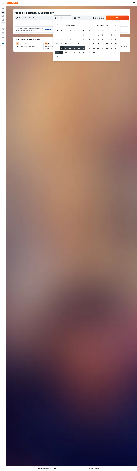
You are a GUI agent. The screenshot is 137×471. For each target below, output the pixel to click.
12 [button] (66, 44)
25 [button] (61, 52)
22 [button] (79, 48)
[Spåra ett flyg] (3, 29)
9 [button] (83, 39)
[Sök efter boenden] (3, 12)
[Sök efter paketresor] (3, 20)
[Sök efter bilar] (3, 16)
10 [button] (57, 44)
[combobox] (35, 18)
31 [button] (57, 57)
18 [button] (61, 48)
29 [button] (79, 52)
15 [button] (79, 44)
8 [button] (93, 39)
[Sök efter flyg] (3, 8)
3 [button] (57, 39)
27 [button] (70, 52)
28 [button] (74, 52)
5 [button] (65, 39)
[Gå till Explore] (3, 25)
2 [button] (83, 35)
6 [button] (70, 39)
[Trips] (3, 38)
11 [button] (61, 44)
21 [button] (74, 48)
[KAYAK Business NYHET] (3, 33)
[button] (3, 3)
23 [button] (83, 48)
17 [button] (57, 48)
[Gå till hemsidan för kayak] (12, 3)
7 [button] (74, 39)
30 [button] (83, 52)
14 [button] (74, 44)
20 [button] (70, 48)
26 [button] (66, 52)
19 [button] (66, 48)
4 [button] (61, 39)
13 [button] (70, 44)
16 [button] (83, 44)
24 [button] (57, 52)
